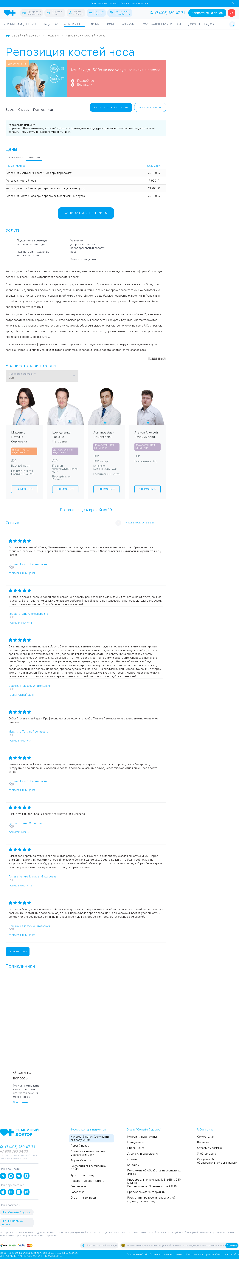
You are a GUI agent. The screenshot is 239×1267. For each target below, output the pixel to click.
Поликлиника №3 (20, 740)
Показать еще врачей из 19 (86, 510)
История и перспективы (142, 1136)
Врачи (109, 24)
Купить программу (82, 1175)
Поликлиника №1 (19, 832)
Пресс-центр (136, 1147)
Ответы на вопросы (83, 1197)
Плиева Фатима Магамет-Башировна (32, 876)
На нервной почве (12, 1222)
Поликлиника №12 (20, 885)
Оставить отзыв (17, 951)
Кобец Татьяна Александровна (28, 613)
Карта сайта (232, 1254)
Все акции (84, 84)
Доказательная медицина (63, 451)
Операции (33, 157)
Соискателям (205, 1136)
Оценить (231, 1245)
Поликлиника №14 (20, 623)
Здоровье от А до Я (201, 24)
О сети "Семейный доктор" (144, 1129)
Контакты (133, 1164)
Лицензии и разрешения (142, 1153)
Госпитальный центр (22, 573)
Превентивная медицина (21, 451)
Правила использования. (134, 3)
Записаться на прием (207, 13)
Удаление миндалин (83, 259)
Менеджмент (135, 1142)
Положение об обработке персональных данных (154, 1254)
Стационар (50, 24)
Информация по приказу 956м (203, 1254)
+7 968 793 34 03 (14, 1151)
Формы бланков (81, 1160)
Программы (128, 24)
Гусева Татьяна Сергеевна (26, 823)
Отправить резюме (209, 1147)
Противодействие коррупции (146, 1192)
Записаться (24, 489)
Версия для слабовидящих (99, 1245)
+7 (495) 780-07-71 (167, 13)
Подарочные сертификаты (88, 1180)
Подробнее (85, 80)
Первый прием (80, 1145)
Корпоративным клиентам (161, 24)
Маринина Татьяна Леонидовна (29, 731)
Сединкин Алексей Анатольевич (29, 685)
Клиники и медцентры (20, 24)
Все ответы (20, 1102)
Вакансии (203, 1142)
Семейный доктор (16, 1212)
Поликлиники (43, 109)
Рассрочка (77, 1192)
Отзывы (23, 109)
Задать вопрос (150, 107)
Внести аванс (79, 1186)
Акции (95, 24)
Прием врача (15, 157)
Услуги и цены (74, 24)
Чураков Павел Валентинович (28, 564)
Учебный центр (207, 1153)
